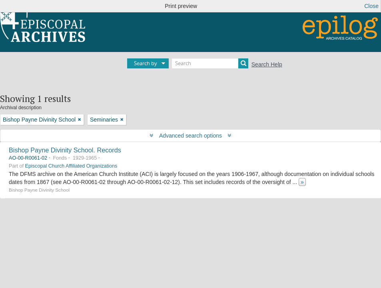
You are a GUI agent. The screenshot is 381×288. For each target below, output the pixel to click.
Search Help (266, 64)
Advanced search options (190, 135)
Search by (145, 63)
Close (371, 6)
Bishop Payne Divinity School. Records (65, 150)
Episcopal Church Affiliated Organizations (71, 166)
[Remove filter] (79, 120)
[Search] (210, 63)
